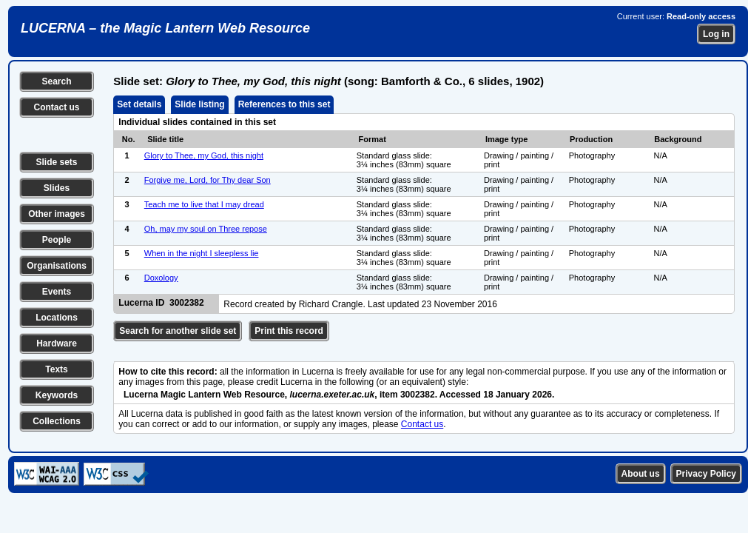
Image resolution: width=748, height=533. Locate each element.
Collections (57, 421)
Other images (56, 214)
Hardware (56, 343)
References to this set (284, 104)
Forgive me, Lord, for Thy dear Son (207, 179)
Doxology (161, 277)
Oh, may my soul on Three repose (205, 228)
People (56, 240)
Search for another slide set (177, 331)
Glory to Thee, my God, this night (203, 155)
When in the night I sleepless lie (201, 253)
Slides (57, 188)
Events (56, 291)
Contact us (56, 107)
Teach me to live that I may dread (204, 204)
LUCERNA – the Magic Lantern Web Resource (165, 28)
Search (56, 81)
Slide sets (56, 162)
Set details (139, 104)
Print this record (289, 331)
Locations (57, 317)
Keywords (57, 395)
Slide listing (199, 104)
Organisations (57, 266)
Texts (56, 369)
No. (128, 139)
